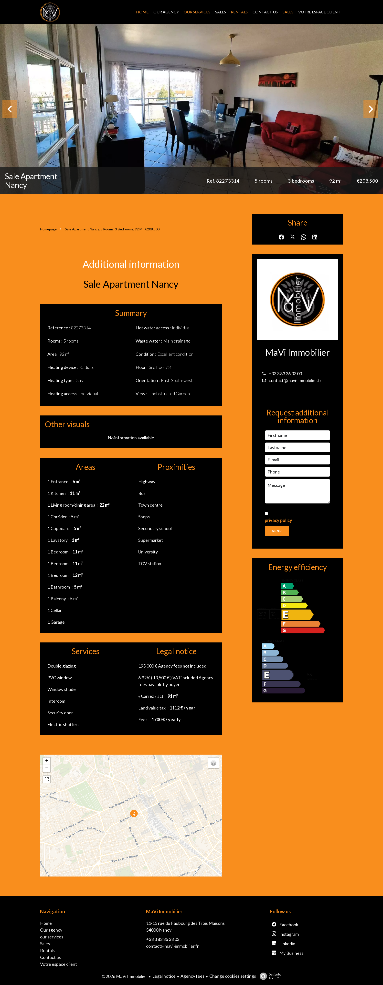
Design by (269, 976)
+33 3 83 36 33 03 (285, 373)
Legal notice (164, 976)
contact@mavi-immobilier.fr (295, 380)
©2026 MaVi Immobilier (124, 976)
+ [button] (46, 761)
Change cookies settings (232, 976)
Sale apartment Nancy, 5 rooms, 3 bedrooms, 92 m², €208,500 (112, 229)
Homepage (48, 229)
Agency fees (192, 976)
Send (277, 531)
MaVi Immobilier (297, 352)
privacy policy (278, 520)
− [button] (46, 768)
